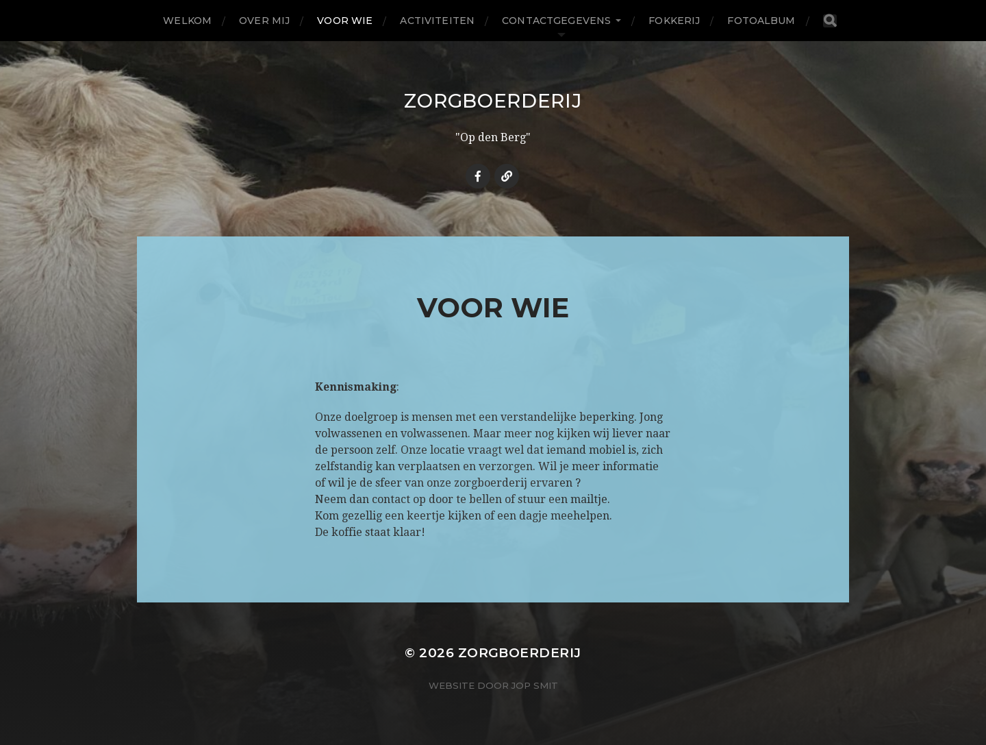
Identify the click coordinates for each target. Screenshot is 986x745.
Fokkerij (674, 20)
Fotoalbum (761, 20)
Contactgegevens (556, 20)
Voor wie (344, 20)
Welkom (187, 20)
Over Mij (264, 20)
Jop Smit (534, 685)
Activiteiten (437, 20)
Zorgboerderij (492, 100)
